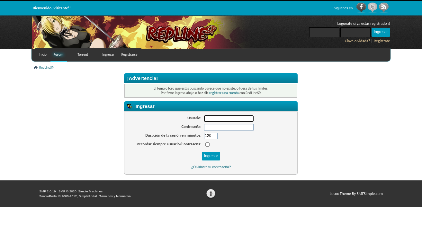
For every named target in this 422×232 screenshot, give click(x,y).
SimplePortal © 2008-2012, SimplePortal (68, 196)
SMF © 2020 (67, 191)
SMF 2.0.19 (47, 191)
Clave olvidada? (357, 40)
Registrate (382, 40)
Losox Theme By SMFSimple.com (356, 193)
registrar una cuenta (223, 93)
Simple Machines (90, 191)
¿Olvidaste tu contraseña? (211, 167)
